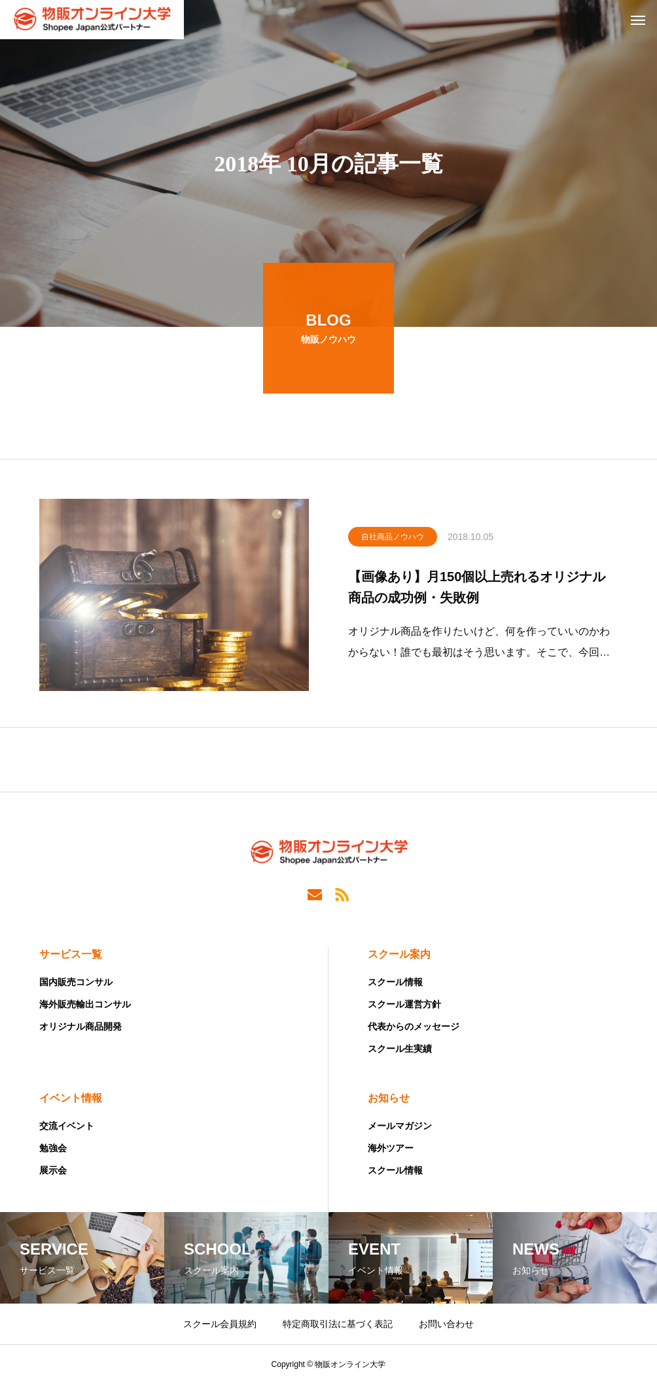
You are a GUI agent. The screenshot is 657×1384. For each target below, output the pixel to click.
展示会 (53, 1170)
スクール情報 (395, 982)
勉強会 (53, 1148)
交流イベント (66, 1126)
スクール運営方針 (404, 1004)
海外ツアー (391, 1148)
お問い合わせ (446, 1324)
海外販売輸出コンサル (85, 1004)
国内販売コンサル (76, 982)
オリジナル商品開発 (80, 1026)
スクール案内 (399, 954)
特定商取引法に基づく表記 (338, 1324)
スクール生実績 (400, 1048)
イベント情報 (70, 1098)
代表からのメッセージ (413, 1026)
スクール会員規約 (220, 1324)
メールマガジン (400, 1126)
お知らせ (389, 1098)
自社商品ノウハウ (392, 539)
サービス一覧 (70, 954)
